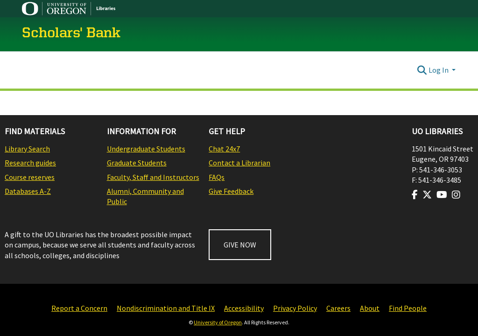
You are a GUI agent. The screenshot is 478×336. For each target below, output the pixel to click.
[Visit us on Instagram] (456, 195)
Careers (338, 308)
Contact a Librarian (239, 162)
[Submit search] (422, 69)
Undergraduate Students (146, 148)
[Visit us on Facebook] (415, 195)
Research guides (30, 162)
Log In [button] (439, 70)
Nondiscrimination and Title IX (166, 308)
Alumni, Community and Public (145, 196)
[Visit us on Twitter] (427, 195)
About (370, 308)
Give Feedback (231, 191)
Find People (408, 308)
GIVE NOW (240, 244)
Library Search (27, 148)
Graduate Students (137, 162)
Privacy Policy (295, 308)
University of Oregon (218, 322)
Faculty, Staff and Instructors (153, 177)
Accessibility (244, 308)
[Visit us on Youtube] (441, 195)
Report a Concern (79, 308)
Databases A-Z (28, 191)
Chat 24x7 (224, 148)
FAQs (217, 177)
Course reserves (30, 177)
